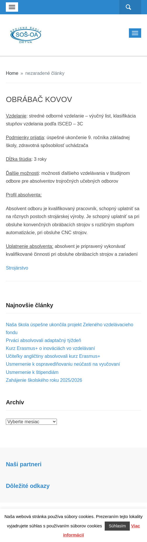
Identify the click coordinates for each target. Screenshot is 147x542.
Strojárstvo (17, 267)
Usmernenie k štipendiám (32, 372)
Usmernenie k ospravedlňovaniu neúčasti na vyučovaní (63, 364)
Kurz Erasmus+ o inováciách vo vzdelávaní (50, 348)
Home (12, 73)
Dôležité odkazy (28, 486)
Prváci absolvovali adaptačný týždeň (43, 340)
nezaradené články (44, 73)
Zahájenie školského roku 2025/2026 (44, 380)
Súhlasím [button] (117, 526)
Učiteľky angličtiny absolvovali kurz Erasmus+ (53, 356)
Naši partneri (23, 464)
